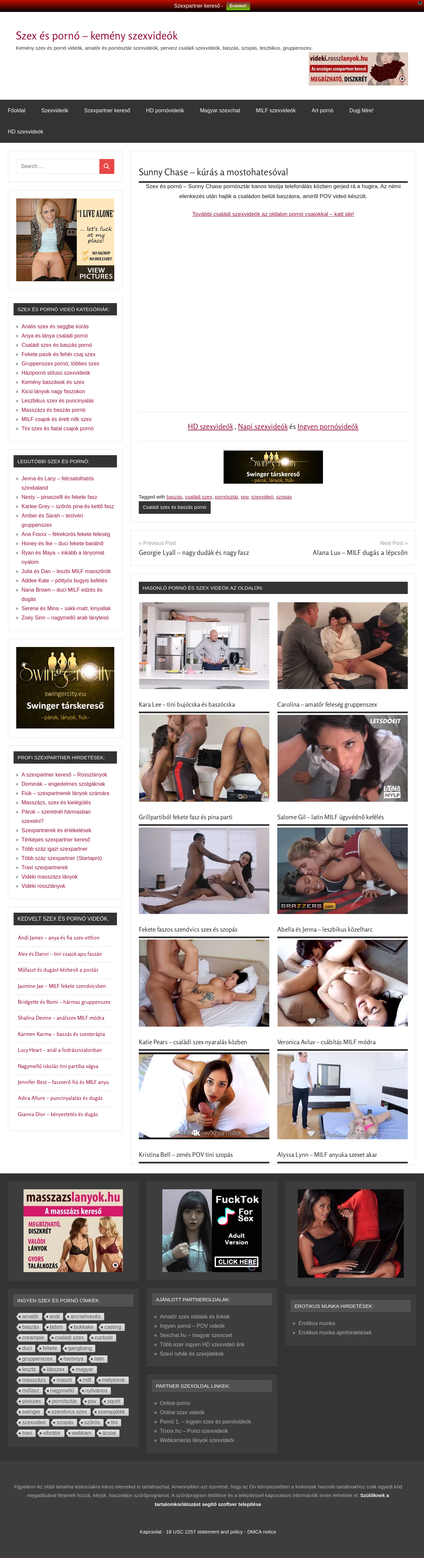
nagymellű (62, 1391)
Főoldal (16, 110)
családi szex (198, 497)
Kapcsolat (151, 1532)
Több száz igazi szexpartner (54, 849)
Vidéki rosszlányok (43, 886)
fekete (50, 1348)
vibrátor (52, 1433)
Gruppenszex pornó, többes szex (60, 363)
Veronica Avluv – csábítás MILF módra (330, 1042)
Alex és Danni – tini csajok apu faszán (60, 953)
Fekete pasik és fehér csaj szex (58, 354)
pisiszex (31, 1401)
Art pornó (323, 110)
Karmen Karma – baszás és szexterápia (61, 1034)
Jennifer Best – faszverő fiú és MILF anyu (63, 1082)
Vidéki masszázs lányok (50, 877)
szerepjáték (111, 1412)
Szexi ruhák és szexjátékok (192, 1354)
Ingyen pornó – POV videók (192, 1326)
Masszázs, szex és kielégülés (56, 802)
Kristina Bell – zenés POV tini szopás (190, 1155)
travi (27, 1433)
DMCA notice (261, 1532)
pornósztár (226, 497)
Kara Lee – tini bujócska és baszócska (191, 704)
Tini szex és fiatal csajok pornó (57, 428)
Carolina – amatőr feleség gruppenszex (332, 704)
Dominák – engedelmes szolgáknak (63, 784)
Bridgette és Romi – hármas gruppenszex (64, 1001)
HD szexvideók (25, 131)
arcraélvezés (86, 1316)
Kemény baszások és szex (53, 382)
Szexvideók (54, 110)
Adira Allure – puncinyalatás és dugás (60, 1098)
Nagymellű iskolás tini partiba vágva (58, 1066)
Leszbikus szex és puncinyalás (58, 400)
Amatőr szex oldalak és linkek (195, 1317)
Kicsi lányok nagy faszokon (53, 391)
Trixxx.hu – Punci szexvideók (194, 1431)
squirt (113, 1401)
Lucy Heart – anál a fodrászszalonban (60, 1050)
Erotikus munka (316, 1323)
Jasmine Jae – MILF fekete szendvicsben (62, 986)
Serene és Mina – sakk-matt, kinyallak (66, 608)
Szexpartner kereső (107, 110)
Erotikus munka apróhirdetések (335, 1333)
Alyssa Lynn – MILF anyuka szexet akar (331, 1155)
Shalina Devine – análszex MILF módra (61, 1017)
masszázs (34, 1380)
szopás (284, 497)
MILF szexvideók (276, 110)
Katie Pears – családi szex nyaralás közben (198, 1042)
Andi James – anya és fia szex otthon (59, 937)
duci (27, 1348)
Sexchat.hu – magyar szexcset (196, 1335)
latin (99, 1359)
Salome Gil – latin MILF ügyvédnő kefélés (335, 817)
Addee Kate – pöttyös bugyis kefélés (64, 580)
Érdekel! (238, 5)
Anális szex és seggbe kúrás (55, 326)
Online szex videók (182, 1413)
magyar (84, 1369)
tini (114, 1422)
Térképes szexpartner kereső (56, 839)
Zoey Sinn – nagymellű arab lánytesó (65, 617)
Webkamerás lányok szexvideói (197, 1440)
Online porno (175, 1403)
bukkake (84, 1327)
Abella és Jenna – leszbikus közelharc (329, 929)
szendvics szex (69, 1412)
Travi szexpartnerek (45, 867)
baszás (175, 497)
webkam (82, 1433)
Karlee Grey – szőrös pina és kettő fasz (68, 506)
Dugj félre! (361, 110)
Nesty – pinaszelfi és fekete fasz (59, 497)
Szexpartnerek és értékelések (56, 830)
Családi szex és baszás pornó (176, 507)
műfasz (30, 1391)
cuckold (104, 1338)
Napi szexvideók (263, 426)
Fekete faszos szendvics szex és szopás (193, 929)
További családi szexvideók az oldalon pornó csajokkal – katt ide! (273, 214)
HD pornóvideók (165, 110)
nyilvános (96, 1391)
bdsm (56, 1327)
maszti (64, 1380)
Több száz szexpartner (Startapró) (62, 858)
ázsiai (109, 1433)
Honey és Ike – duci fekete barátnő (62, 543)
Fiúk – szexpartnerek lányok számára (65, 793)
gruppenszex (37, 1359)
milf (87, 1380)
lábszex (56, 1369)
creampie (33, 1338)
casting (112, 1327)
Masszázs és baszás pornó (53, 410)
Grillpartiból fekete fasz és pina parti (190, 817)
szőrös (92, 1422)
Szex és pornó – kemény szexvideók (113, 34)
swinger (31, 1412)
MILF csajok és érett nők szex (57, 419)
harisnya (73, 1359)
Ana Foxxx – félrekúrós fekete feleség (66, 534)
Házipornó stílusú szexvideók (56, 373)
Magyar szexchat (220, 110)
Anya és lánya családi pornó (55, 336)
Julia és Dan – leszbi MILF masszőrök (66, 571)
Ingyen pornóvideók (327, 426)
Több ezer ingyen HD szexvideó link (202, 1345)
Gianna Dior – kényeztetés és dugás (58, 1114)
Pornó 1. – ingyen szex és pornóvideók (205, 1422)
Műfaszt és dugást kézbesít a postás (58, 969)
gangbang (80, 1348)
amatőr (30, 1316)
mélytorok (113, 1380)
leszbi (29, 1369)
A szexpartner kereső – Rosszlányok (64, 775)
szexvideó (262, 497)
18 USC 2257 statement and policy (204, 1532)
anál (55, 1316)
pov (244, 497)
